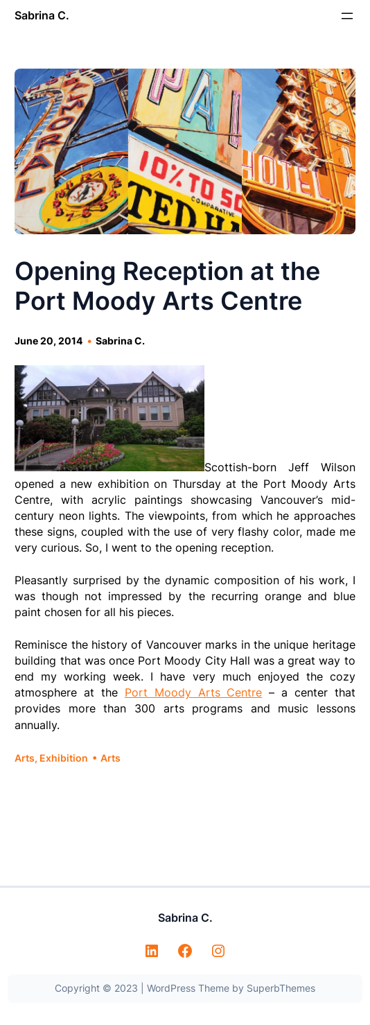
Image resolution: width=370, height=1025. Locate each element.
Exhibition (63, 758)
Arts (25, 758)
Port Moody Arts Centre (193, 692)
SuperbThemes (281, 988)
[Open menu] (347, 16)
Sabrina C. (42, 15)
